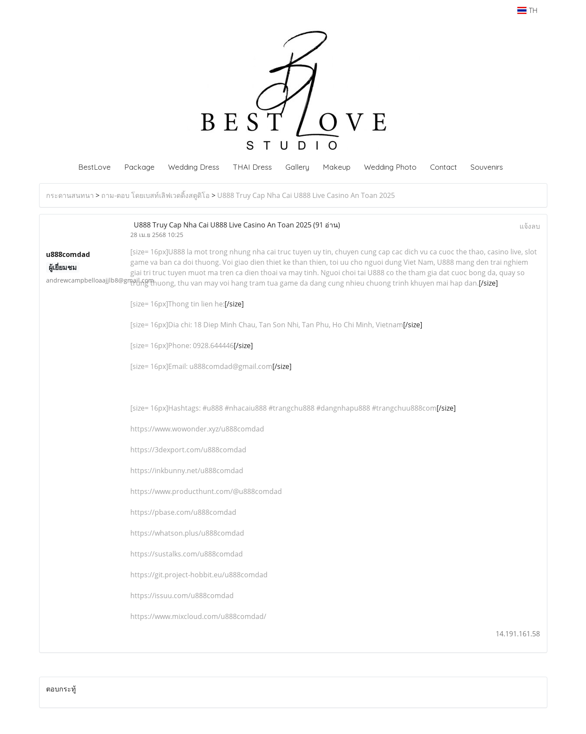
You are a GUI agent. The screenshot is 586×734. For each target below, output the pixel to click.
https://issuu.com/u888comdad (182, 595)
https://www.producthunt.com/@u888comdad (206, 491)
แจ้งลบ (530, 226)
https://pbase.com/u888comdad (183, 512)
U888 (176, 252)
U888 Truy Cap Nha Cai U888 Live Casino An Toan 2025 (306, 195)
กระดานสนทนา (70, 195)
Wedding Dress (193, 166)
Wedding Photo (390, 166)
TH (527, 10)
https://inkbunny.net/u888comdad (186, 470)
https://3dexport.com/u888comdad (188, 449)
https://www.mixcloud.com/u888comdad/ (198, 616)
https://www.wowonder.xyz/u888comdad (197, 429)
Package (139, 166)
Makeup (337, 166)
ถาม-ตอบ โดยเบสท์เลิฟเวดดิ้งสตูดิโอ (155, 195)
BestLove (94, 166)
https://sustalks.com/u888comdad (186, 554)
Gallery (297, 166)
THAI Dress (252, 166)
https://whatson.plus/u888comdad (187, 533)
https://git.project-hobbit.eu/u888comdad (199, 574)
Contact (443, 166)
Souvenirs (486, 166)
